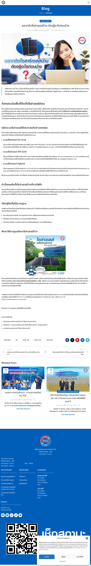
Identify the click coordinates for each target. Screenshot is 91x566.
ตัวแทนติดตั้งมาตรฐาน (7, 481)
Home (41, 13)
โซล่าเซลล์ (49, 13)
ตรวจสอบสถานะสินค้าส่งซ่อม (8, 495)
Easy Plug (7, 340)
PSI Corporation (26, 401)
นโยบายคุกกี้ (75, 548)
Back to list (45, 352)
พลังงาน (48, 21)
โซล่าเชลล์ (50, 340)
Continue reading (23, 410)
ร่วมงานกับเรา (23, 481)
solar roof (37, 340)
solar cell (26, 340)
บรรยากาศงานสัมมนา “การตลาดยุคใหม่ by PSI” (23, 395)
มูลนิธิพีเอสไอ (23, 485)
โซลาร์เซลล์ (70, 393)
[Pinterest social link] (77, 340)
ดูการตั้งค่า (80, 557)
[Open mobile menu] (88, 3)
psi (17, 340)
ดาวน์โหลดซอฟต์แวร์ (7, 485)
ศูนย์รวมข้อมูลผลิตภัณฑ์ (8, 478)
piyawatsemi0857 (43, 30)
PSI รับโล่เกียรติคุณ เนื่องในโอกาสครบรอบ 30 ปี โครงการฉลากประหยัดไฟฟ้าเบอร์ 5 (68, 399)
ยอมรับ (47, 557)
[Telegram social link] (87, 340)
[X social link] (72, 340)
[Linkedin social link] (82, 340)
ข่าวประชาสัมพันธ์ (23, 390)
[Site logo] (3, 2)
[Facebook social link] (67, 340)
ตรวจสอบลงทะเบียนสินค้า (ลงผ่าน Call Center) (8, 489)
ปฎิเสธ (63, 557)
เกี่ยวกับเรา (22, 478)
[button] (87, 538)
